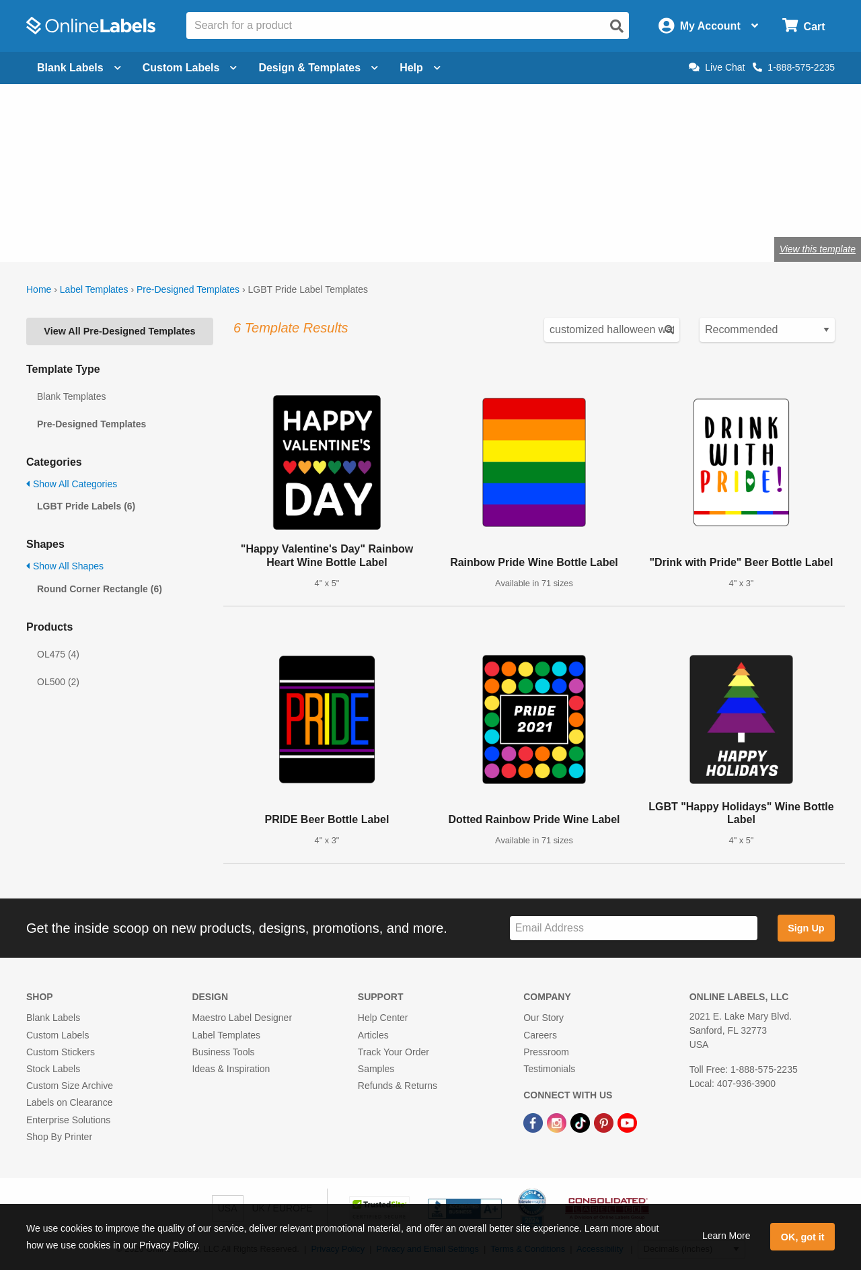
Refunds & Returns (397, 1085)
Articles (373, 1035)
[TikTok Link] (581, 1122)
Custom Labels (57, 1035)
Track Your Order (393, 1052)
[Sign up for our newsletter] (633, 928)
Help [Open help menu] (420, 67)
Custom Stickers (60, 1052)
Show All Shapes (65, 566)
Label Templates (94, 289)
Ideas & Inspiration (231, 1068)
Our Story (543, 1017)
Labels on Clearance (69, 1102)
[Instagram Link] (558, 1122)
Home (38, 289)
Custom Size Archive (69, 1085)
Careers (540, 1035)
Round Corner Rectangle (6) (99, 589)
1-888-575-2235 (794, 67)
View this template (818, 249)
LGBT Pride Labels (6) (86, 506)
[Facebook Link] (534, 1122)
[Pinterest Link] (605, 1122)
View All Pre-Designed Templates (119, 331)
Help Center (383, 1017)
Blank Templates (71, 396)
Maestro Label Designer (242, 1017)
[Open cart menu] (803, 26)
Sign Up (806, 928)
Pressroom (546, 1052)
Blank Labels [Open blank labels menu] (79, 67)
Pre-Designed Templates (188, 289)
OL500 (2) (58, 681)
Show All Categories (71, 484)
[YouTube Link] (627, 1122)
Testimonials (549, 1068)
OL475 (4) (58, 654)
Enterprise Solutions (68, 1120)
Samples (376, 1068)
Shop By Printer (59, 1136)
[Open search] (617, 26)
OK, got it (803, 1237)
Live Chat (717, 67)
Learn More (726, 1235)
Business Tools (223, 1052)
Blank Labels (53, 1017)
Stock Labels (53, 1068)
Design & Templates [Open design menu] (318, 67)
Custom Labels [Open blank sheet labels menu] (190, 67)
